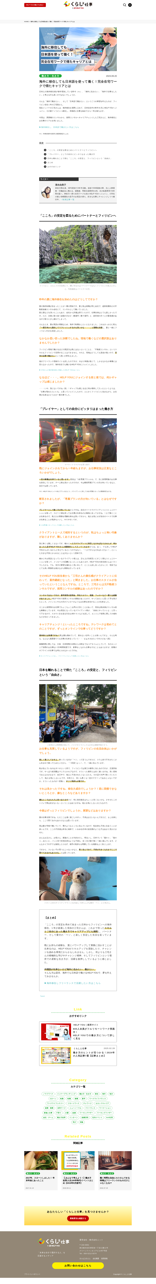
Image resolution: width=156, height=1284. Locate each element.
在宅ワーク (61, 1108)
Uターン (53, 1098)
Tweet (42, 996)
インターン (73, 1117)
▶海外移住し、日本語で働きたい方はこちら (57, 127)
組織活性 (85, 1117)
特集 (81, 1122)
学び (74, 1122)
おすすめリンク (57, 167)
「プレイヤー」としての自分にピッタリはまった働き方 (72, 154)
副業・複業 (49, 1108)
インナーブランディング (66, 1094)
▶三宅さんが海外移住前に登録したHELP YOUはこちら (61, 370)
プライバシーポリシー (32, 1274)
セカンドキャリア (102, 1103)
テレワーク (87, 1103)
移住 (96, 1094)
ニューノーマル (75, 1108)
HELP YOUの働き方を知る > (35, 5)
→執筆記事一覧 (66, 200)
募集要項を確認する (78, 1219)
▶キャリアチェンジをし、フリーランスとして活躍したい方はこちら (67, 656)
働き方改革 (61, 1117)
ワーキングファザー (104, 1113)
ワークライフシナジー (55, 1103)
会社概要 (96, 1259)
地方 (111, 1094)
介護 (67, 1113)
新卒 (83, 1098)
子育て (58, 1113)
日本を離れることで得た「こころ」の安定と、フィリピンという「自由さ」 (80, 158)
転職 (69, 1098)
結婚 (74, 1113)
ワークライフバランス (97, 1098)
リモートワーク (73, 1103)
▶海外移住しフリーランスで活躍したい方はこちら (70, 983)
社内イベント (97, 1117)
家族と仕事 (48, 1113)
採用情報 (104, 1259)
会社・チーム (48, 1117)
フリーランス (90, 1108)
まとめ (53, 162)
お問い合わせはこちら (78, 1265)
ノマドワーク (48, 1094)
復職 (76, 1098)
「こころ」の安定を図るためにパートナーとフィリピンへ (73, 150)
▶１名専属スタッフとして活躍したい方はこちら (59, 525)
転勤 (62, 1098)
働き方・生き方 (85, 1094)
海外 (104, 1094)
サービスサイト (85, 1259)
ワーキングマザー (86, 1113)
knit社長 (109, 1117)
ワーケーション (105, 1108)
